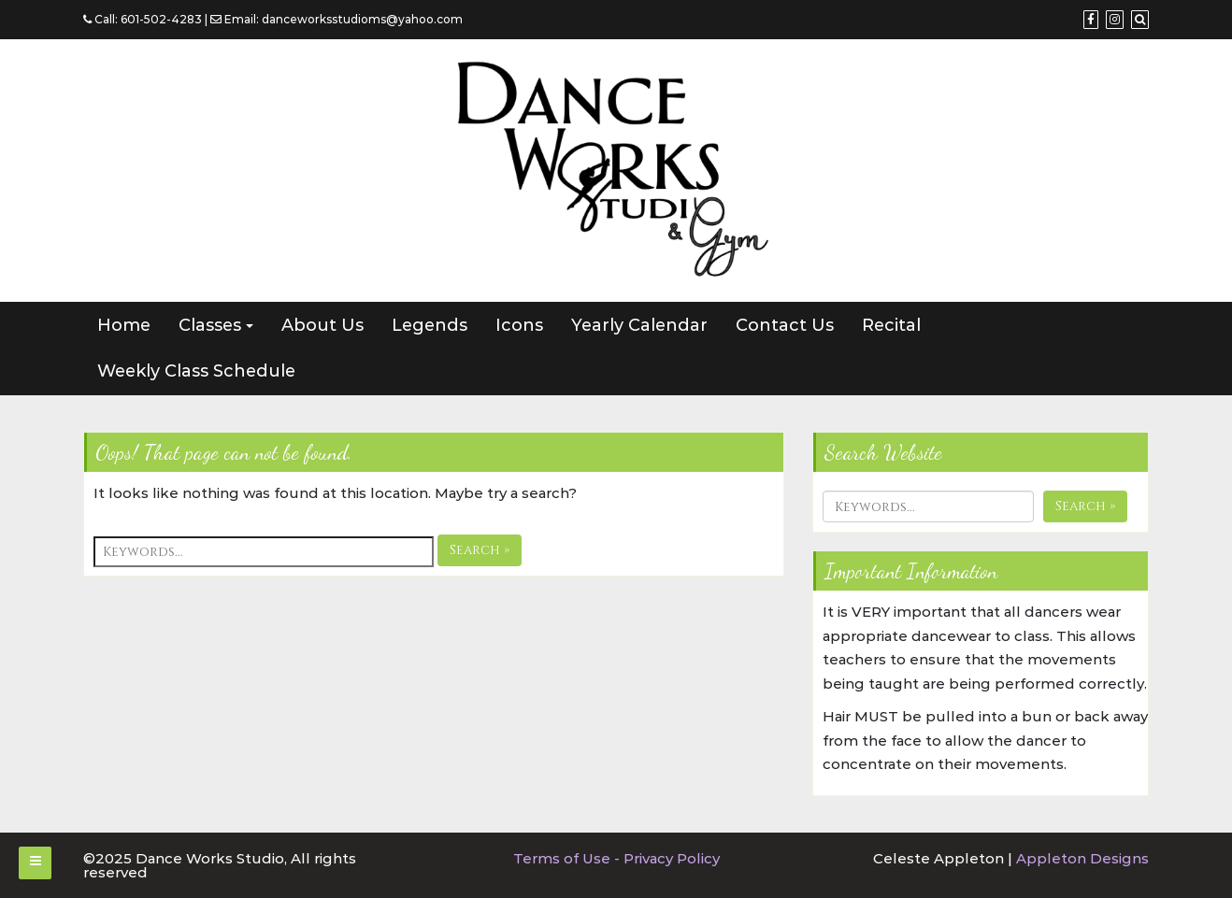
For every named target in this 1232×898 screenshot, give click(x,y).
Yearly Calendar (639, 325)
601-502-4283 (161, 19)
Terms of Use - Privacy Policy (616, 858)
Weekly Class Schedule (196, 371)
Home (123, 325)
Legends (429, 325)
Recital (891, 325)
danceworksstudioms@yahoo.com (362, 19)
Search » (479, 550)
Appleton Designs (1082, 858)
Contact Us (785, 325)
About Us (322, 325)
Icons (519, 325)
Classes (210, 325)
